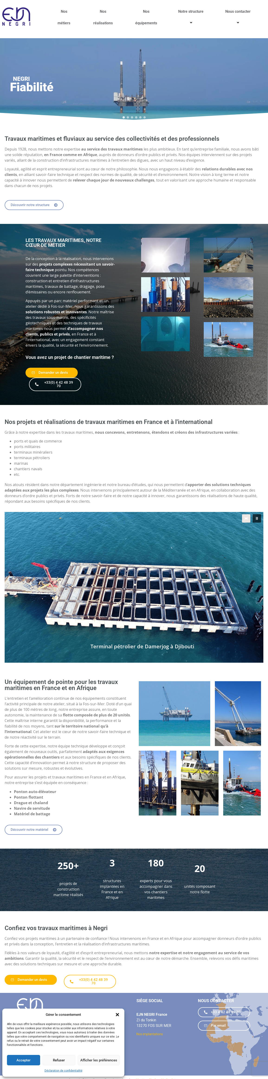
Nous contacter (238, 17)
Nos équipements (146, 17)
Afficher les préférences (98, 1060)
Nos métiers (64, 17)
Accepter (23, 1060)
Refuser (59, 1060)
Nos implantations (149, 1034)
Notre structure (191, 17)
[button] (117, 1014)
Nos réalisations (103, 17)
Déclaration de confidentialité (63, 1070)
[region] (134, 80)
